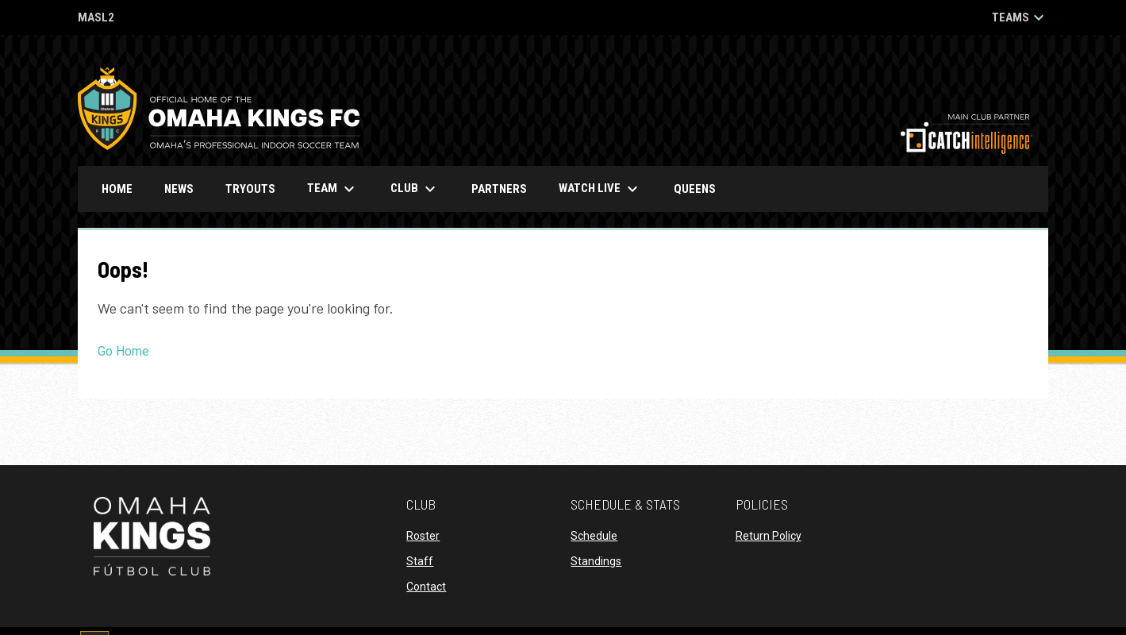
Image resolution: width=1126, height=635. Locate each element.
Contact (426, 586)
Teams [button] (1020, 17)
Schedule (594, 535)
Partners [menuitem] (499, 189)
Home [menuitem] (117, 189)
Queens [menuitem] (701, 188)
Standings (596, 561)
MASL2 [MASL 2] (96, 18)
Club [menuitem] (415, 188)
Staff (419, 561)
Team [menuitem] (333, 188)
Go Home (123, 351)
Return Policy (768, 535)
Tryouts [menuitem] (250, 189)
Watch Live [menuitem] (606, 188)
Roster (423, 535)
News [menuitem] (179, 189)
